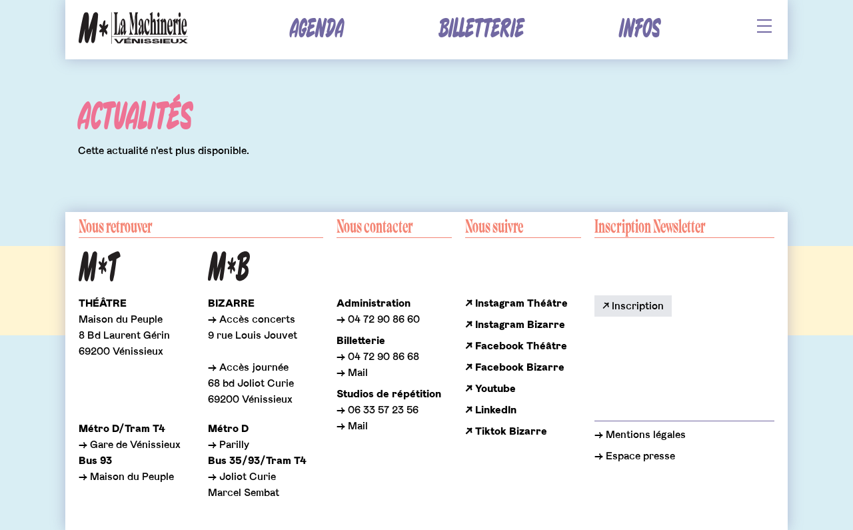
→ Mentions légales (640, 434)
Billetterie (481, 29)
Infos (639, 29)
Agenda (317, 29)
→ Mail (352, 372)
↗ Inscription (633, 306)
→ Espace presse (634, 456)
